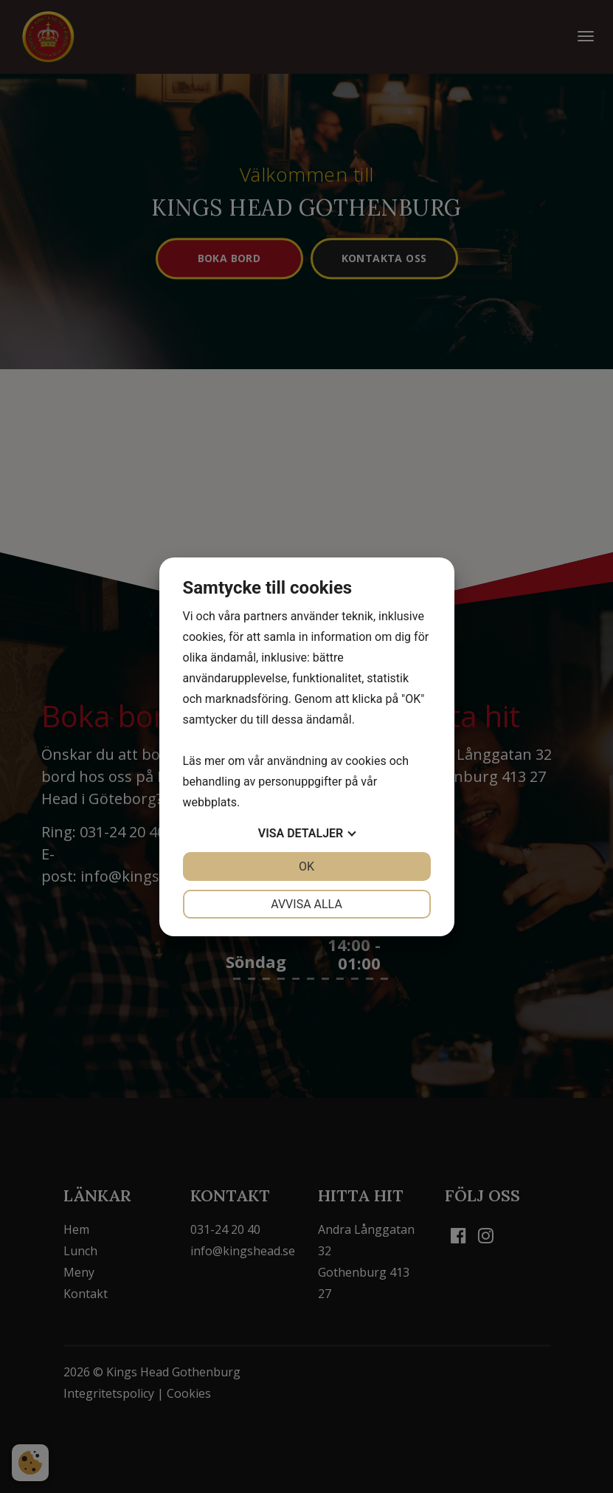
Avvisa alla (306, 904)
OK (306, 866)
